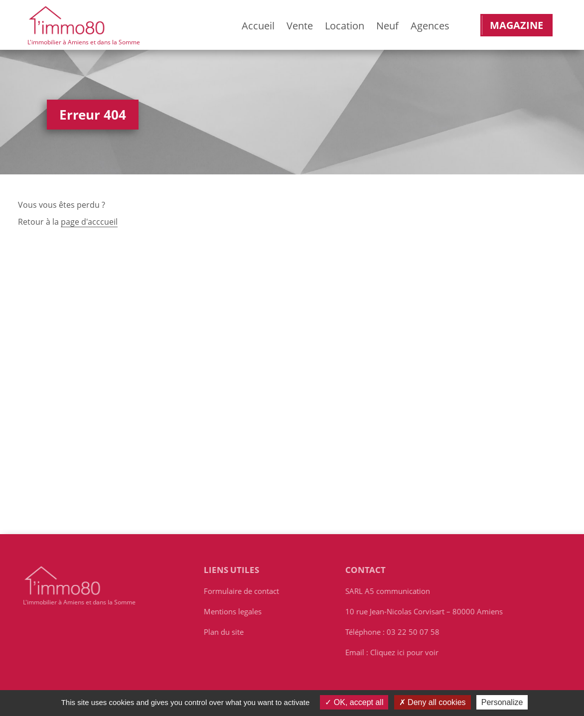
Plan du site (226, 632)
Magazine (516, 25)
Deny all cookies (432, 702)
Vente (300, 25)
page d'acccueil (89, 221)
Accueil (258, 25)
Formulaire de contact (243, 591)
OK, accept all (354, 702)
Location (344, 25)
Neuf (387, 25)
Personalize (502, 702)
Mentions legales (235, 611)
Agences (430, 25)
